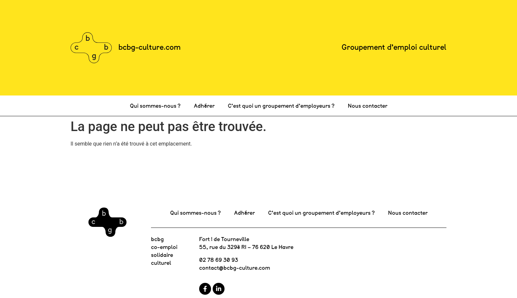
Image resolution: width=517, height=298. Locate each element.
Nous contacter (367, 105)
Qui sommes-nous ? (155, 105)
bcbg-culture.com (149, 47)
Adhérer (204, 105)
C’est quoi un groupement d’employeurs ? (281, 105)
